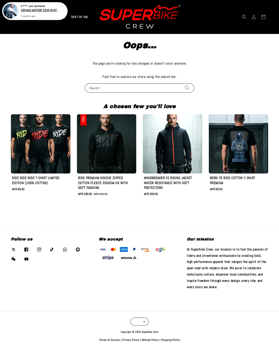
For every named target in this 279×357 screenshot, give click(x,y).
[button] (244, 17)
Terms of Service (109, 340)
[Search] (187, 88)
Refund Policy (150, 340)
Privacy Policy (131, 340)
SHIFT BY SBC (79, 17)
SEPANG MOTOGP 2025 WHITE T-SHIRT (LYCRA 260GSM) (40, 9)
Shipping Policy (170, 340)
